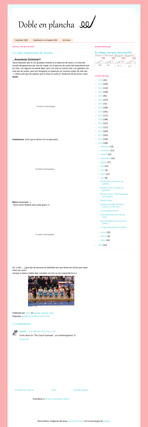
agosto (103, 162)
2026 (100, 80)
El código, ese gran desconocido (113, 52)
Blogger (106, 421)
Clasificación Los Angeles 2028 (45, 40)
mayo (103, 174)
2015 (100, 123)
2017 (100, 115)
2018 (100, 111)
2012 (100, 135)
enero (103, 240)
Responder (24, 339)
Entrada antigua (80, 390)
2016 (100, 119)
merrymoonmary (75, 421)
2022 (100, 96)
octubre (104, 154)
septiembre (105, 158)
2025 (100, 84)
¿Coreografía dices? (109, 211)
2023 (100, 92)
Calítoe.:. (23, 331)
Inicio (53, 390)
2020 (100, 104)
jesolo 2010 (44, 316)
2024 (100, 88)
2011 (100, 139)
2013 (100, 131)
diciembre (105, 146)
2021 (100, 100)
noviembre (105, 150)
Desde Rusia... (106, 200)
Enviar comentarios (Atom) (58, 399)
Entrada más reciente (24, 390)
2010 (100, 143)
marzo (103, 232)
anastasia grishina (30, 316)
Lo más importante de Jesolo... (114, 227)
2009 (100, 245)
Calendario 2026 (21, 40)
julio (102, 166)
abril (102, 178)
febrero (103, 236)
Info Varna (66, 40)
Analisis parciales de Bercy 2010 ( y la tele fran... (112, 205)
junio (102, 170)
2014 (100, 127)
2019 (100, 107)
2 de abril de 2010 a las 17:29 (42, 331)
